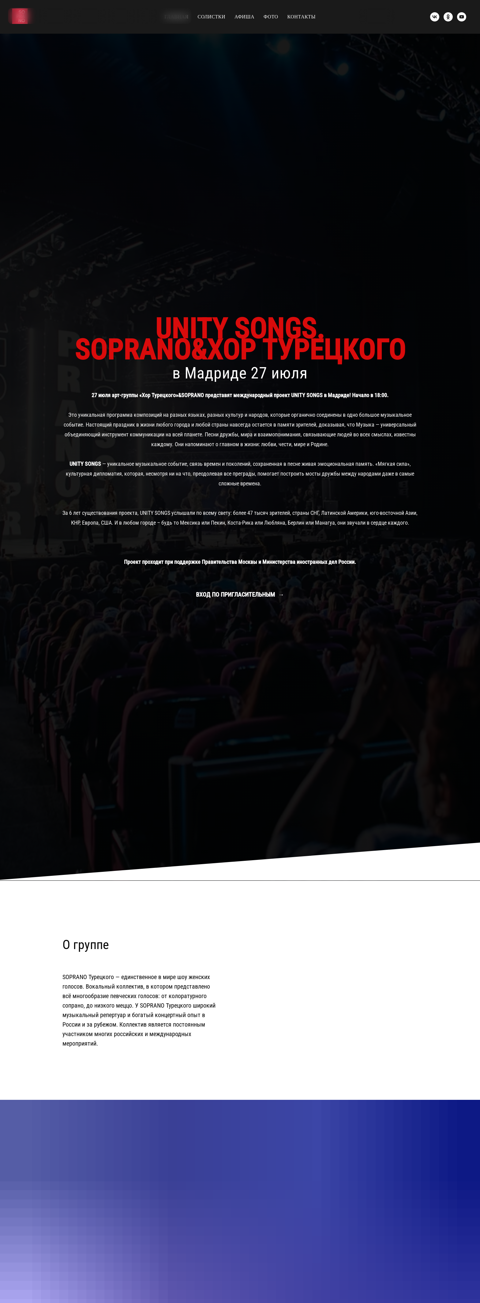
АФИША (244, 16)
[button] (376, 16)
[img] (464, 16)
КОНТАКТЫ (301, 16)
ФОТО (271, 16)
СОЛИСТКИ (212, 16)
